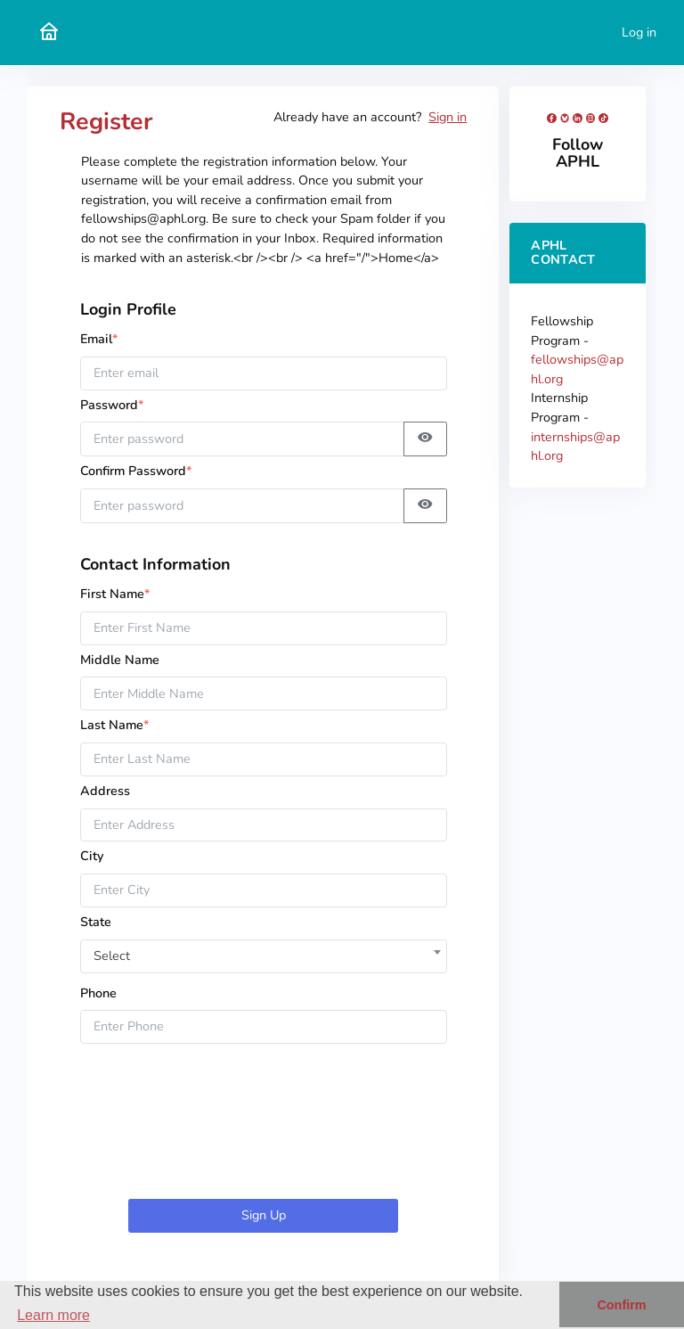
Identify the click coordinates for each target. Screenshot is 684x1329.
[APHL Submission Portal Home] (49, 32)
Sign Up (263, 1215)
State (95, 922)
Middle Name (119, 660)
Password (117, 405)
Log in (639, 32)
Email (99, 339)
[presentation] (263, 1125)
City (91, 856)
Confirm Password (136, 471)
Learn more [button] (53, 1315)
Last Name (115, 725)
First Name (115, 594)
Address (105, 791)
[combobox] (263, 951)
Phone (98, 993)
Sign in (447, 117)
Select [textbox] (112, 955)
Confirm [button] (621, 1305)
